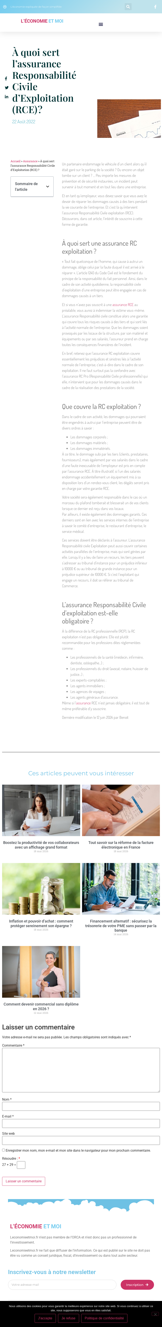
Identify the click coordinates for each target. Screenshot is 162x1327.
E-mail (8, 1116)
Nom (7, 1099)
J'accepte (45, 1318)
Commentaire (13, 1045)
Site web (8, 1133)
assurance (83, 703)
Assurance (30, 161)
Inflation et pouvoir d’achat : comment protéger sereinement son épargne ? (41, 923)
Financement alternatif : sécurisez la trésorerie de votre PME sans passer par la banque (121, 925)
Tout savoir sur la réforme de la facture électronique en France (121, 844)
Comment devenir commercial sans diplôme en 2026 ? (41, 1006)
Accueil (15, 161)
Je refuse (69, 1318)
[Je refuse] (155, 1314)
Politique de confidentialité (104, 1318)
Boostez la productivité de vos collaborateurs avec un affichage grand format (41, 844)
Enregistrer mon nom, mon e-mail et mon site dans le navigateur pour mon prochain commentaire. (78, 1150)
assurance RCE (123, 304)
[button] (128, 6)
